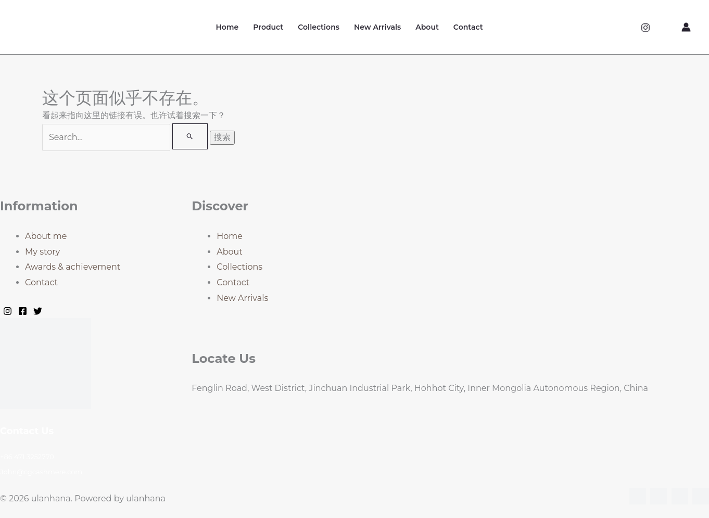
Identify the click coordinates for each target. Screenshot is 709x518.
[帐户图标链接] (686, 27)
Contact (468, 27)
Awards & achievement (72, 267)
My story (42, 252)
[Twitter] (37, 311)
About (427, 27)
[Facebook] (22, 311)
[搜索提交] (190, 136)
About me (46, 236)
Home (227, 27)
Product (268, 27)
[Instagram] (645, 27)
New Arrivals (377, 27)
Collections (318, 27)
